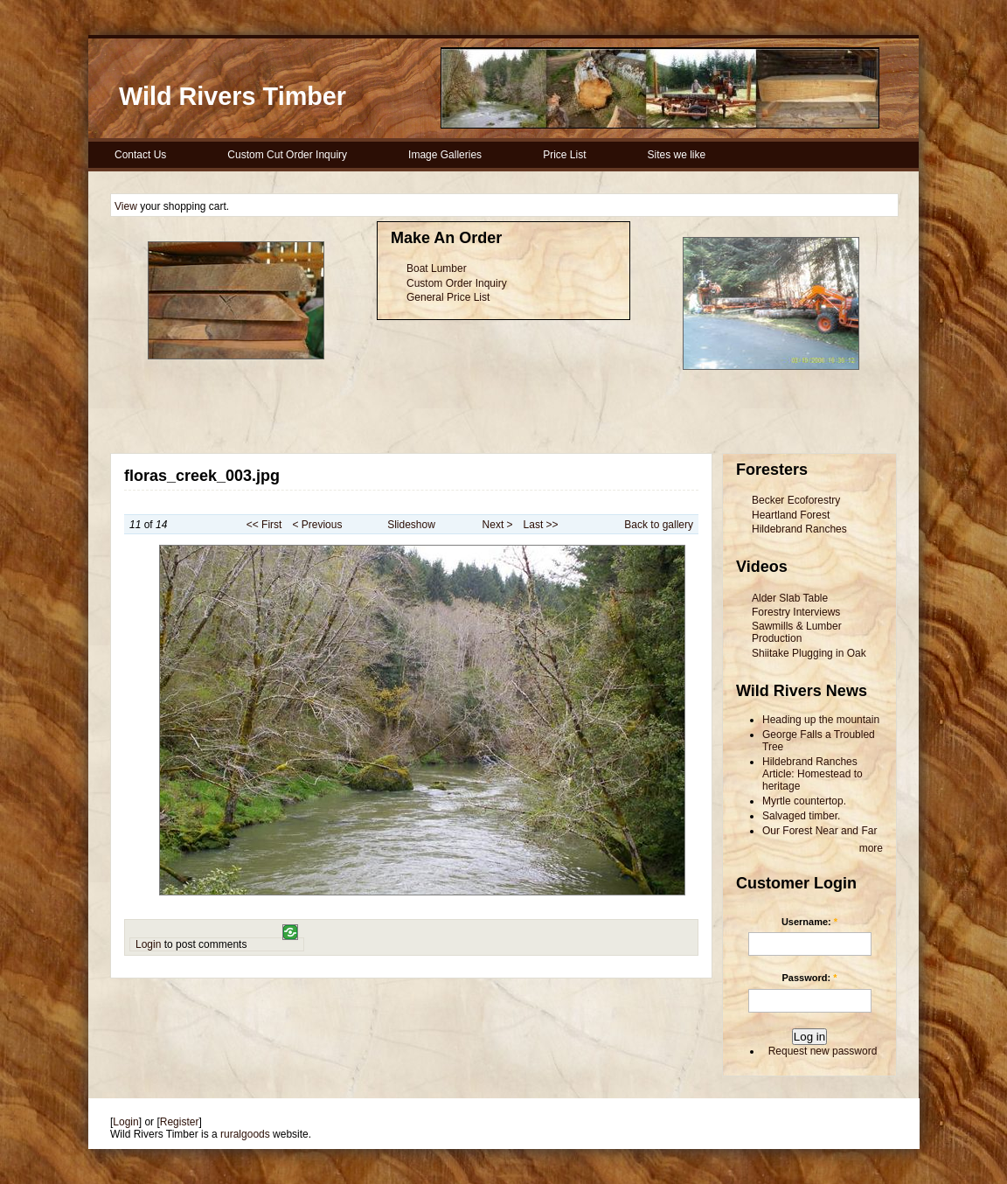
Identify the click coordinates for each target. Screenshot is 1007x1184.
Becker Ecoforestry (796, 500)
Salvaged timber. (801, 816)
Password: (809, 977)
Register (179, 1122)
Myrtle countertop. (804, 801)
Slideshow (411, 525)
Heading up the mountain (820, 720)
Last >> (541, 525)
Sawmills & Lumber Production (797, 632)
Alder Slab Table (790, 598)
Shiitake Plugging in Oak (809, 653)
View (126, 206)
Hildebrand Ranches (799, 529)
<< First (264, 525)
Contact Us (140, 155)
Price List (564, 155)
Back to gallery (658, 525)
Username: (809, 921)
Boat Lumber (436, 268)
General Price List (448, 297)
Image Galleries (445, 155)
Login (148, 944)
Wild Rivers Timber (232, 96)
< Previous (317, 525)
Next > (498, 525)
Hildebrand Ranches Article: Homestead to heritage (812, 774)
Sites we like (676, 155)
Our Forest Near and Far (819, 831)
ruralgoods (245, 1134)
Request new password (823, 1051)
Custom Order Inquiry (456, 283)
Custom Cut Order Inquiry (287, 155)
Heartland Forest (791, 515)
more (871, 848)
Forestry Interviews (796, 612)
